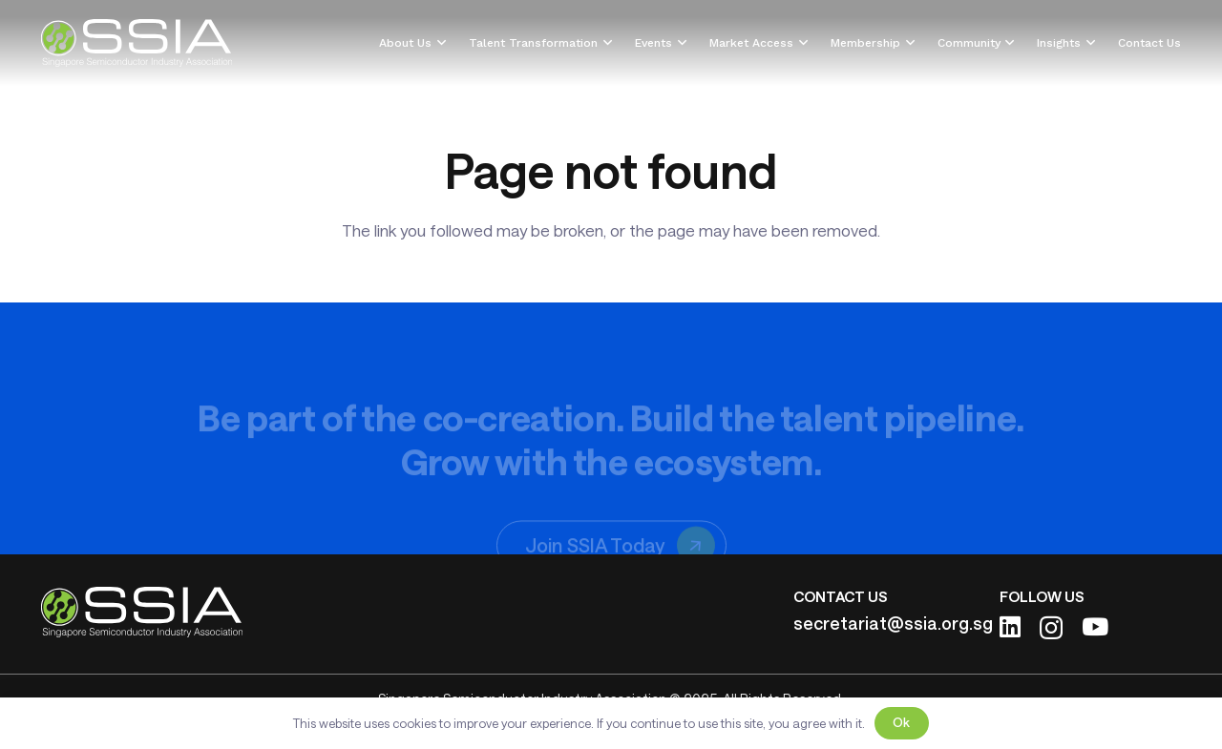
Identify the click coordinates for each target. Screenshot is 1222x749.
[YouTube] (1095, 626)
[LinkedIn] (1010, 626)
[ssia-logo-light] (137, 43)
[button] (439, 43)
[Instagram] (1051, 627)
